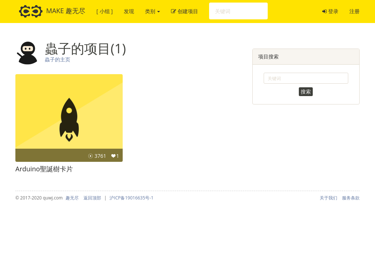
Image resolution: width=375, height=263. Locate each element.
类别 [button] (152, 11)
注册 (354, 11)
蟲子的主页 (57, 59)
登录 (330, 11)
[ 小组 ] (104, 11)
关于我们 (328, 198)
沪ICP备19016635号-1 (131, 198)
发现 (129, 11)
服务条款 (351, 198)
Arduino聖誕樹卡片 (44, 168)
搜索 (306, 91)
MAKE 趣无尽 (52, 11)
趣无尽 (72, 198)
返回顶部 (92, 198)
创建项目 (184, 11)
